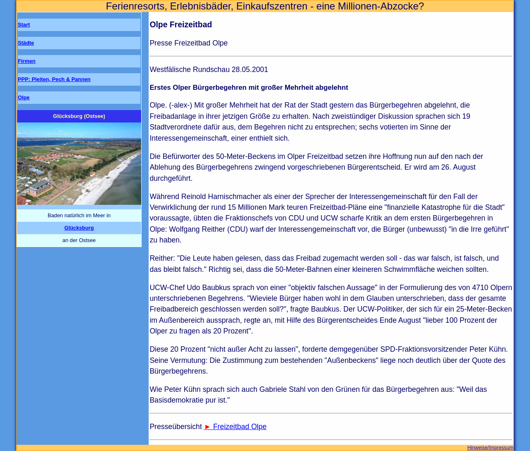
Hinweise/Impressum (490, 448)
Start (24, 25)
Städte (26, 43)
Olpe (23, 97)
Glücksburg (79, 228)
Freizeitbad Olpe (240, 426)
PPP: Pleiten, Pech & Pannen (54, 79)
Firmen (27, 61)
